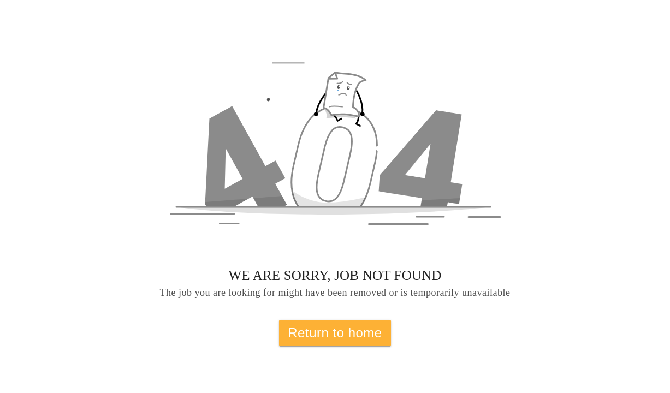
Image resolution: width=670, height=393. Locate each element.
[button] (335, 156)
